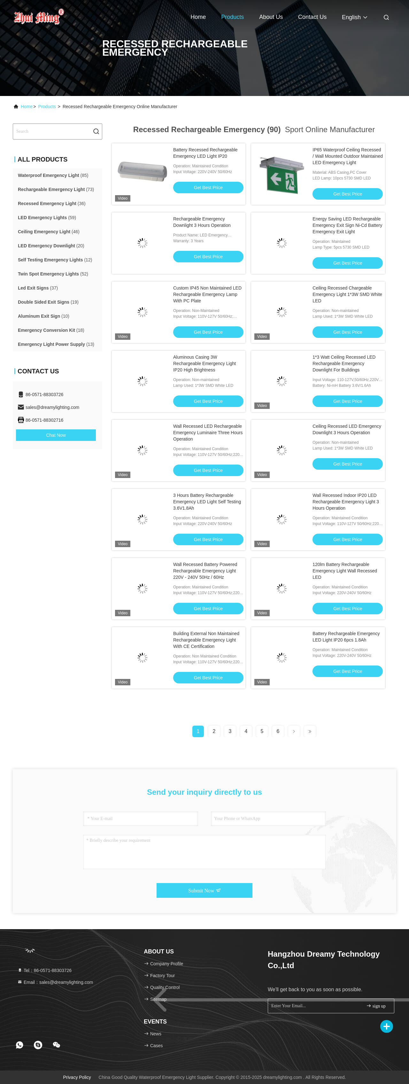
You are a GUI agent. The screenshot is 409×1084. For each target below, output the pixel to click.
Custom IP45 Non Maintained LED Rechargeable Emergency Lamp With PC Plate (207, 294)
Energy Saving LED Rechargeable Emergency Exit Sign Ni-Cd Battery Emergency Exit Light (347, 225)
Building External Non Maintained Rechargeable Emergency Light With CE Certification (206, 640)
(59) (47, 217)
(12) (55, 259)
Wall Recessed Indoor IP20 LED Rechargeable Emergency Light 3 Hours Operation (346, 502)
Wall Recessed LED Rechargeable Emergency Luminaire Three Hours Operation (208, 433)
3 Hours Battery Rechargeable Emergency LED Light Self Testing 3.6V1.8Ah (207, 502)
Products (232, 17)
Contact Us (312, 17)
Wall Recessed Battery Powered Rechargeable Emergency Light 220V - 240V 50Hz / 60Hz (205, 571)
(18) (51, 330)
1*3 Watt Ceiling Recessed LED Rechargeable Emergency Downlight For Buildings (344, 363)
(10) (43, 316)
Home (198, 17)
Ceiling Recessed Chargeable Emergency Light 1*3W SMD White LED (347, 294)
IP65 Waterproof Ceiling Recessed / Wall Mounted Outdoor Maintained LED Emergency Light (348, 156)
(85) (53, 175)
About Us (271, 17)
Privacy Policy (77, 1077)
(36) (52, 203)
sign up (375, 1005)
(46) (49, 231)
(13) (56, 344)
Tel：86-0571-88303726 (44, 970)
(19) (48, 302)
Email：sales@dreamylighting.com (55, 982)
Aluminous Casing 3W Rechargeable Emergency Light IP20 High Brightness (204, 363)
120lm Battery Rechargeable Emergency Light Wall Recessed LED (345, 571)
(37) (38, 288)
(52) (53, 273)
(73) (56, 189)
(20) (51, 245)
